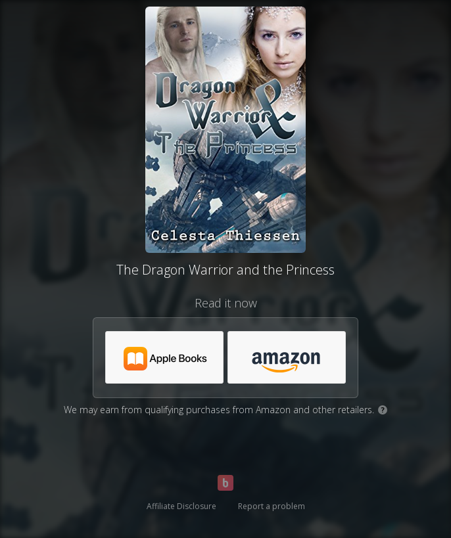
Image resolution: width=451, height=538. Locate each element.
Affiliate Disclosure (181, 506)
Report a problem (271, 506)
